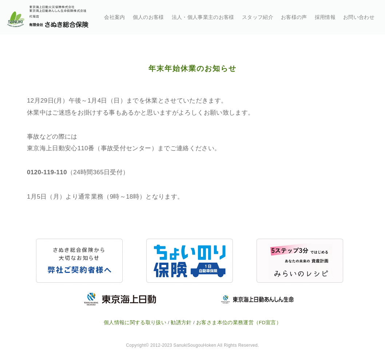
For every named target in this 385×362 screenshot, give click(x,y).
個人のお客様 (148, 17)
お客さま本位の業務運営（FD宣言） (238, 322)
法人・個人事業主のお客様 (203, 17)
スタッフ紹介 (257, 17)
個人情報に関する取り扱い (135, 322)
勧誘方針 (181, 322)
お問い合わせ (358, 17)
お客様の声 (294, 17)
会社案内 (114, 17)
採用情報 (325, 17)
